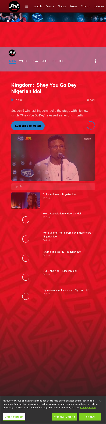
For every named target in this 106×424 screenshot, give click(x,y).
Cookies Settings (14, 416)
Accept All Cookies (64, 416)
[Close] (100, 401)
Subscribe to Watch (28, 125)
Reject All (90, 416)
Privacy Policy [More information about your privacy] (88, 407)
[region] (53, 410)
